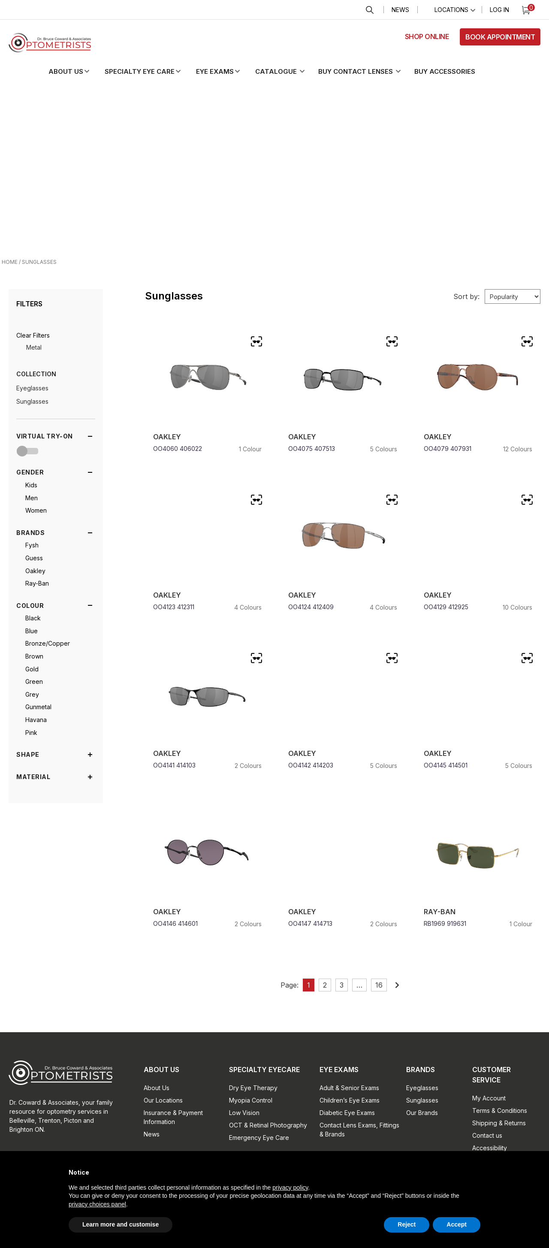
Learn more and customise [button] (120, 1224)
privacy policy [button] (290, 1187)
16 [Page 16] (379, 985)
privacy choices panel (97, 1204)
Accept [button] (456, 1224)
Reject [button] (407, 1224)
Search (369, 10)
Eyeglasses (32, 388)
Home (10, 262)
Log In (499, 9)
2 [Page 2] (325, 985)
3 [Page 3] (342, 985)
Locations (451, 9)
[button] (76, 72)
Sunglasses (32, 401)
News (400, 9)
